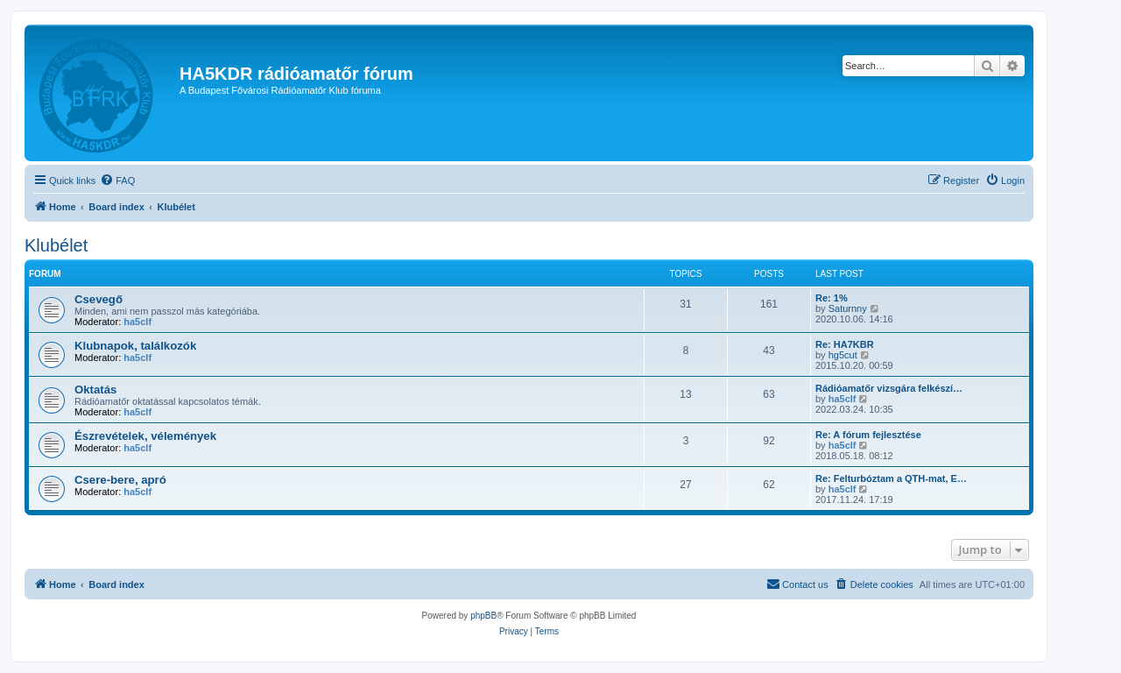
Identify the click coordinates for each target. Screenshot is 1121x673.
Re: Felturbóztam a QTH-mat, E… (891, 478)
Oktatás (95, 389)
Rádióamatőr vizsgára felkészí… (888, 388)
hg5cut (842, 355)
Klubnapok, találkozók (135, 345)
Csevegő (98, 299)
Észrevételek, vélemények (145, 436)
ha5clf (137, 321)
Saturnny (847, 308)
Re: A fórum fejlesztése (868, 434)
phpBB (483, 615)
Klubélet (56, 245)
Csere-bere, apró (120, 479)
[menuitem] (117, 180)
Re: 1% (831, 298)
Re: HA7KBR (844, 344)
